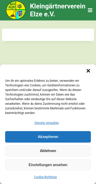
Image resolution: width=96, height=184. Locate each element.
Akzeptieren (48, 136)
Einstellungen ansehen (48, 165)
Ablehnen (48, 150)
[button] (88, 70)
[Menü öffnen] (90, 10)
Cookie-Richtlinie (45, 177)
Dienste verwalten (47, 123)
